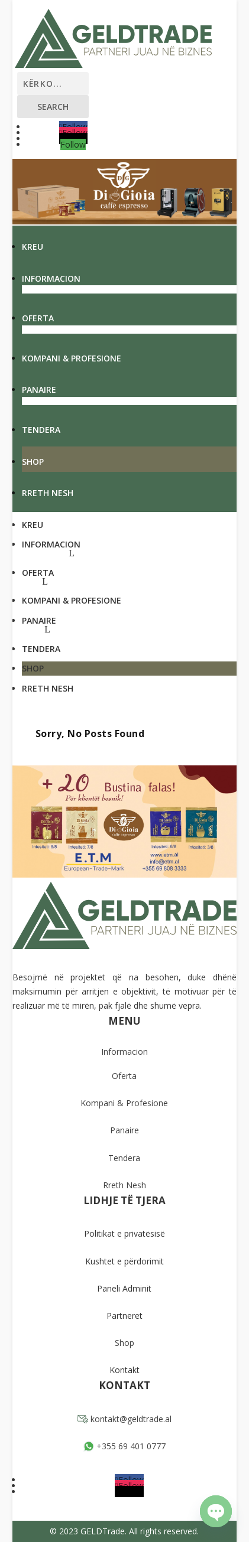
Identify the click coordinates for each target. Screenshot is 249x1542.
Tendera (41, 429)
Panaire (39, 389)
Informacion (51, 278)
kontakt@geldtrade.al (124, 1418)
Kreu (32, 246)
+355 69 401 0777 (124, 1446)
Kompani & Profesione (71, 358)
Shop (33, 461)
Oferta (38, 318)
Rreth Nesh (47, 492)
